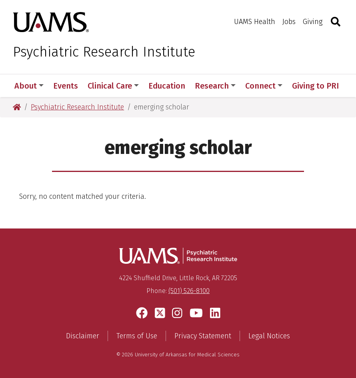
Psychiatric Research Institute (104, 51)
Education (166, 86)
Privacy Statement (202, 336)
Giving (312, 21)
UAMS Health (254, 21)
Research (215, 86)
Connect (263, 86)
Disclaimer (82, 336)
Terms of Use (136, 336)
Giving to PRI (315, 86)
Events (65, 86)
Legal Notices (269, 336)
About (29, 86)
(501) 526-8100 (189, 291)
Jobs (289, 21)
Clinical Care (113, 86)
